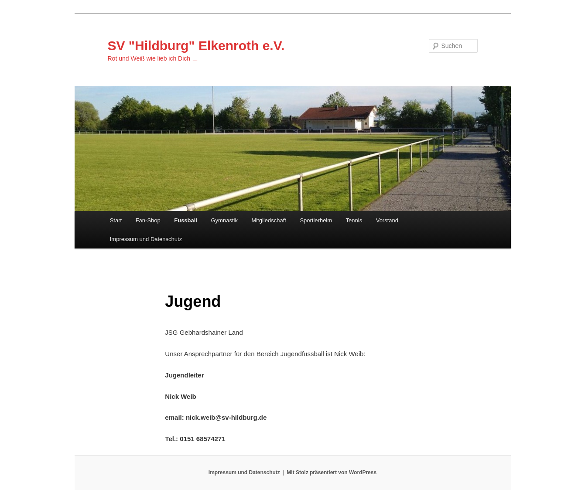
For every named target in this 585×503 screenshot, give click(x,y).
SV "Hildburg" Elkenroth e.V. (196, 45)
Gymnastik (224, 220)
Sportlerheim (316, 220)
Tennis (354, 220)
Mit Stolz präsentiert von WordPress (331, 472)
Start (116, 220)
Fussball (185, 220)
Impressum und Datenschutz (146, 239)
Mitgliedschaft (268, 220)
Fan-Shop (148, 220)
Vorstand (387, 220)
